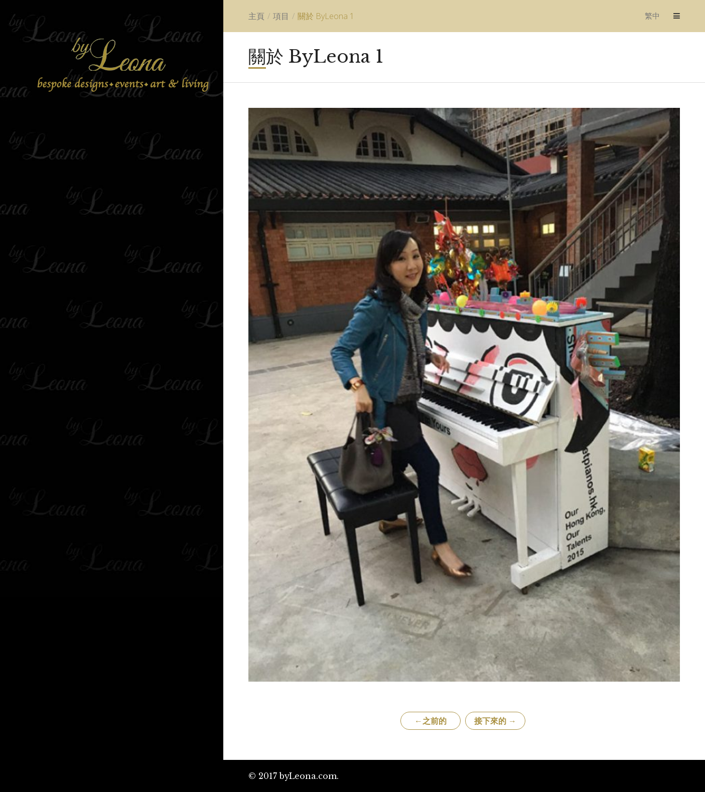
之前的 (430, 721)
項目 (281, 16)
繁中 (652, 16)
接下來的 (495, 721)
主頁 (256, 16)
